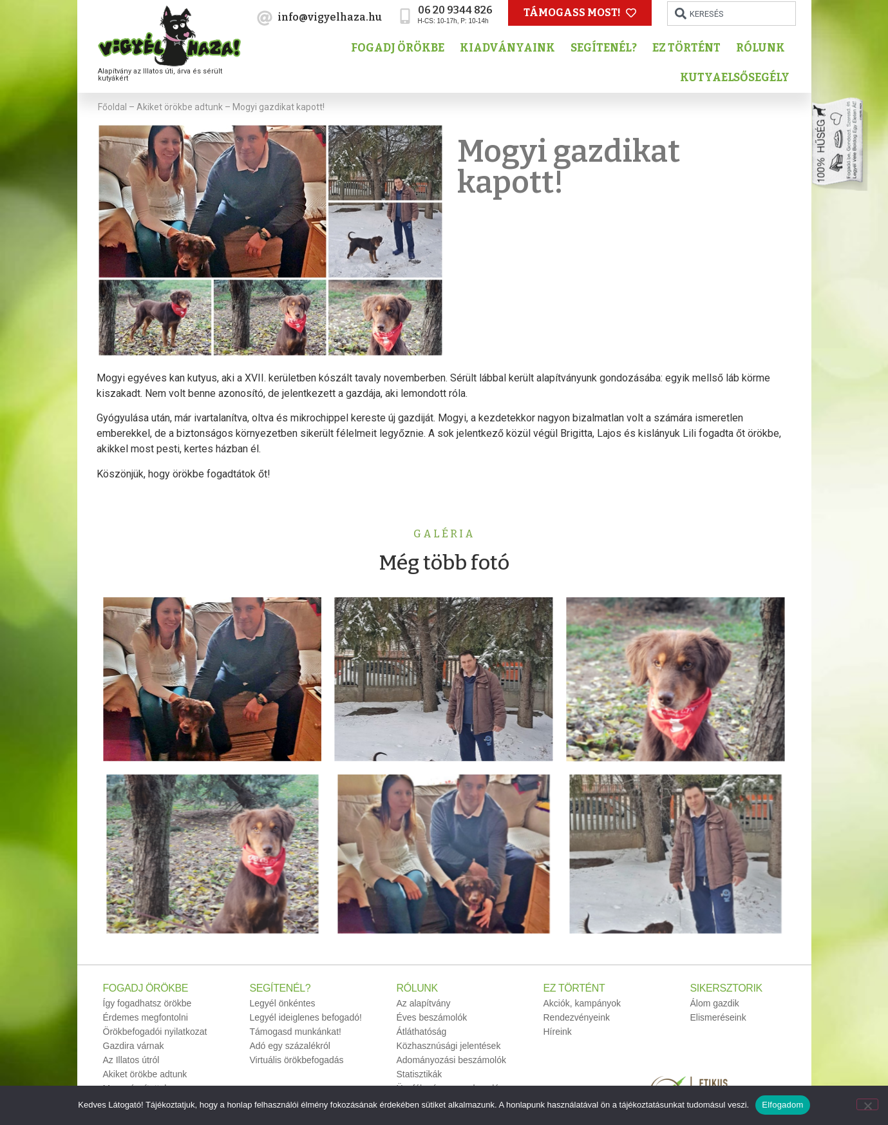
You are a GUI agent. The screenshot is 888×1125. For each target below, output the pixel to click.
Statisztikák (419, 1074)
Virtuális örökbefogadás (297, 1060)
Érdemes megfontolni (145, 1017)
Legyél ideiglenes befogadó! (306, 1017)
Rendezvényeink (576, 1017)
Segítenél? (607, 48)
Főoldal (112, 107)
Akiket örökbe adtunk (180, 107)
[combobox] (731, 13)
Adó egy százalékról (290, 1046)
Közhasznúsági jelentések (449, 1046)
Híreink (557, 1031)
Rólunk (763, 48)
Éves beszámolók (432, 1017)
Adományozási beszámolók (451, 1060)
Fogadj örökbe (401, 48)
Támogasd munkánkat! (295, 1031)
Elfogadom (782, 1105)
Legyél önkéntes (283, 1003)
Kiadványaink (511, 48)
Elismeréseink (718, 1017)
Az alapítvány (424, 1003)
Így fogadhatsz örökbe (147, 1003)
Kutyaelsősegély (738, 77)
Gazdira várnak (133, 1046)
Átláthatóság (422, 1031)
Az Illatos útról (131, 1060)
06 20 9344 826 (455, 10)
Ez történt (689, 48)
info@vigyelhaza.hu (330, 17)
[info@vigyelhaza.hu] (264, 18)
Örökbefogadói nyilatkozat (155, 1031)
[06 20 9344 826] (405, 16)
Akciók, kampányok (582, 1003)
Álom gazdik (714, 1003)
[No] (867, 1104)
